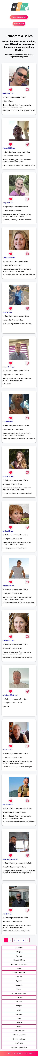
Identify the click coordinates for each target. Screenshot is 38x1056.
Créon (19, 1018)
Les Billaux (19, 1043)
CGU (14, 1053)
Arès (19, 1010)
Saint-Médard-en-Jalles (19, 964)
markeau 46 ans (8, 586)
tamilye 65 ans (8, 531)
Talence (19, 956)
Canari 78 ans (7, 750)
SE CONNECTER (19, 24)
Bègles (19, 968)
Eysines (19, 981)
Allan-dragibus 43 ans (10, 859)
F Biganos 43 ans (9, 258)
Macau (19, 1027)
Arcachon (19, 997)
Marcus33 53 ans (9, 148)
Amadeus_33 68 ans (10, 695)
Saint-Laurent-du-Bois (19, 1047)
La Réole (19, 1022)
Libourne (19, 977)
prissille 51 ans (8, 476)
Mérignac (19, 952)
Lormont (19, 985)
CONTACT (32, 1053)
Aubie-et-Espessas (19, 1035)
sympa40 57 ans (8, 367)
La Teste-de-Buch (19, 973)
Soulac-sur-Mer (19, 1031)
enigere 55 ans (8, 203)
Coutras (19, 1002)
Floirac (19, 989)
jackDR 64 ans (8, 804)
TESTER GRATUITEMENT (19, 17)
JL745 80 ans (7, 914)
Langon (19, 1006)
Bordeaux (19, 948)
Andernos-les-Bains (19, 993)
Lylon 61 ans (7, 312)
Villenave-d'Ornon (19, 960)
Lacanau (19, 1014)
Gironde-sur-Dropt (19, 1039)
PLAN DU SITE (22, 1053)
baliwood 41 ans (8, 640)
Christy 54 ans (8, 422)
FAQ (9, 1053)
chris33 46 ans (8, 93)
